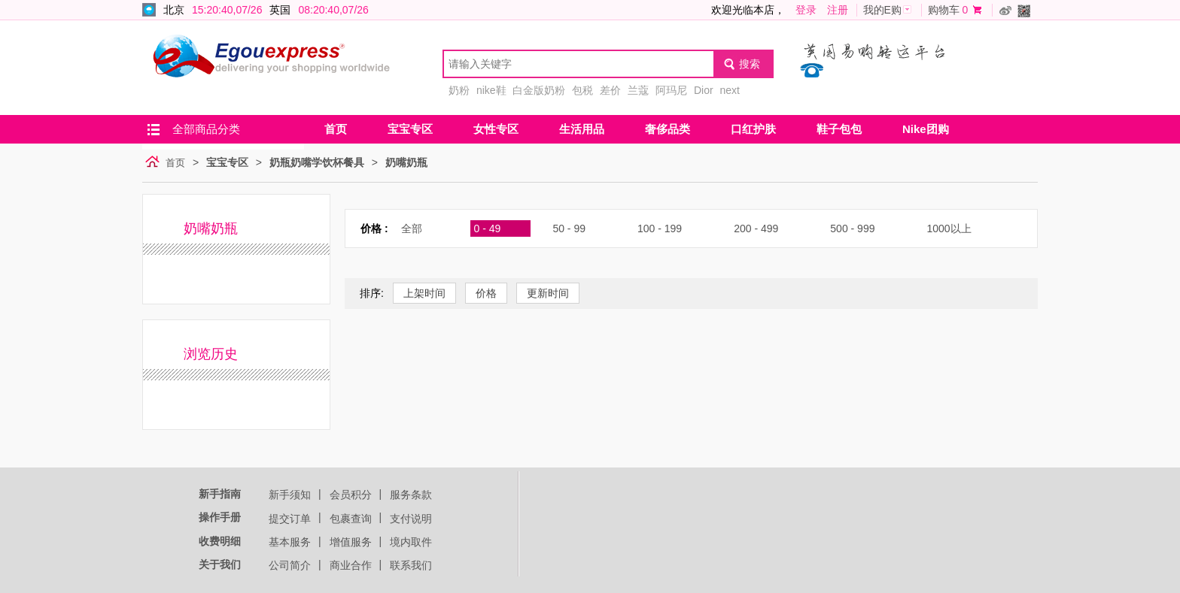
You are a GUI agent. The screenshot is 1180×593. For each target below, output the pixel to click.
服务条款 (411, 495)
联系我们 (411, 565)
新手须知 (290, 495)
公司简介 (290, 565)
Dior (703, 90)
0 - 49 (487, 228)
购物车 (944, 10)
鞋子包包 (839, 129)
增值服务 (351, 542)
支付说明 (411, 519)
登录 (806, 10)
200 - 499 (756, 228)
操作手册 (220, 517)
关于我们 (220, 564)
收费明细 (220, 541)
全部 (411, 228)
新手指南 (220, 494)
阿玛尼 (671, 90)
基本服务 (290, 542)
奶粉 (459, 90)
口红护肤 (753, 129)
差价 (610, 90)
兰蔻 (638, 90)
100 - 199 (659, 228)
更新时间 (548, 293)
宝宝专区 (410, 129)
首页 (335, 129)
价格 (486, 293)
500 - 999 (852, 228)
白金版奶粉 (538, 90)
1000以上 (948, 228)
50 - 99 (568, 228)
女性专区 (496, 129)
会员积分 (351, 495)
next (729, 90)
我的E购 (882, 10)
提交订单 (290, 519)
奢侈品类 (667, 129)
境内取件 (411, 542)
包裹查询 (351, 519)
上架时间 (424, 293)
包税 (582, 90)
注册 (837, 10)
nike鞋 (491, 90)
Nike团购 (925, 129)
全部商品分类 (206, 129)
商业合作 (351, 565)
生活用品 (581, 129)
